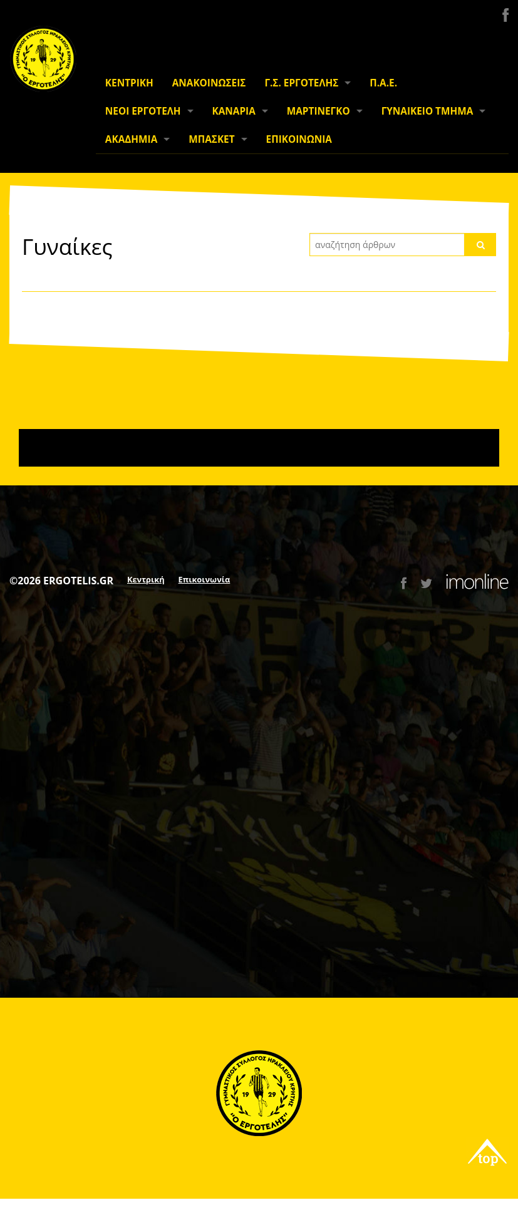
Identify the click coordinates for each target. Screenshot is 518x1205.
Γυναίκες (67, 246)
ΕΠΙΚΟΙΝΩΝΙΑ (299, 139)
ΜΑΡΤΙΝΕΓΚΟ (318, 111)
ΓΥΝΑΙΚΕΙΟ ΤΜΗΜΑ (427, 111)
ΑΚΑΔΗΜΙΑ (131, 139)
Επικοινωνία (205, 579)
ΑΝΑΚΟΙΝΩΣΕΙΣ (209, 83)
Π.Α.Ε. (383, 83)
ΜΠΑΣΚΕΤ (211, 139)
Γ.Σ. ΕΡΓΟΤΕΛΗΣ (301, 83)
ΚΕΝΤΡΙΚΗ (129, 83)
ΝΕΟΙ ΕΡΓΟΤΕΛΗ (143, 111)
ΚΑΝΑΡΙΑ (234, 111)
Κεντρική (146, 579)
